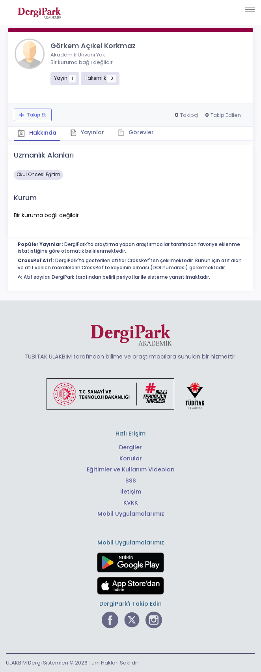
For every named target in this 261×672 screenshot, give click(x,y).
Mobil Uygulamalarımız (130, 514)
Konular (130, 458)
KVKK (130, 503)
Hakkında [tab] (37, 133)
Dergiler (130, 447)
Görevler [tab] (136, 132)
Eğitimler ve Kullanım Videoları (131, 469)
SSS (130, 480)
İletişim (130, 492)
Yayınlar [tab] (87, 132)
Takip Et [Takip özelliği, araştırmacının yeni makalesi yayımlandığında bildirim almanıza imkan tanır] (36, 115)
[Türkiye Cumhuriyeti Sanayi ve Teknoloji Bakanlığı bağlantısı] (130, 394)
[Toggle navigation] (249, 9)
